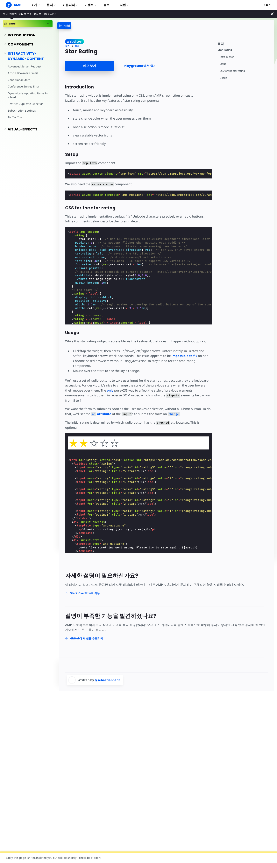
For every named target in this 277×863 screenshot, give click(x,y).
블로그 (108, 5)
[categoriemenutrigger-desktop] (68, 25)
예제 (77, 46)
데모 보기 (89, 66)
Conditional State (19, 80)
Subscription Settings (22, 110)
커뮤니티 (69, 5)
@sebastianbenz (107, 680)
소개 (35, 5)
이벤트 (90, 5)
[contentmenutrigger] (244, 43)
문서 (51, 5)
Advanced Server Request (24, 66)
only (110, 390)
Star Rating (225, 50)
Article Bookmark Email (23, 73)
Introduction (227, 57)
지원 (124, 5)
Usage (223, 78)
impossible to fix (184, 356)
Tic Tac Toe (15, 117)
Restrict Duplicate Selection (26, 104)
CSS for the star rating (232, 71)
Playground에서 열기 (140, 66)
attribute (101, 414)
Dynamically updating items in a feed (28, 95)
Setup (223, 64)
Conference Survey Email (24, 86)
